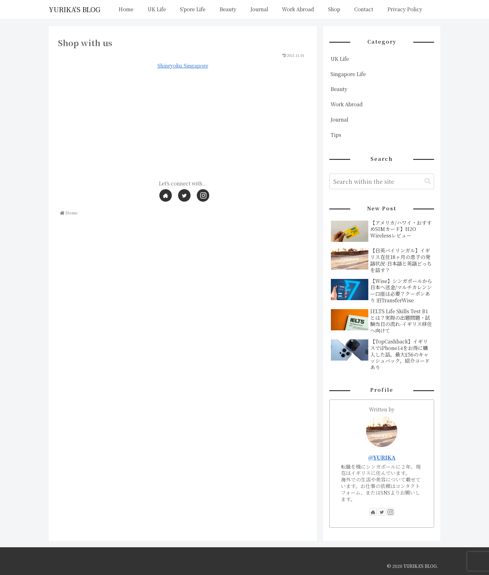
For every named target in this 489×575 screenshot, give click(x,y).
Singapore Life (348, 74)
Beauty (339, 89)
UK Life (340, 58)
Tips (336, 134)
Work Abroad (347, 104)
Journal (339, 119)
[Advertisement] (182, 128)
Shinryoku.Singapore (182, 65)
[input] (381, 181)
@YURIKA (381, 457)
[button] (427, 181)
